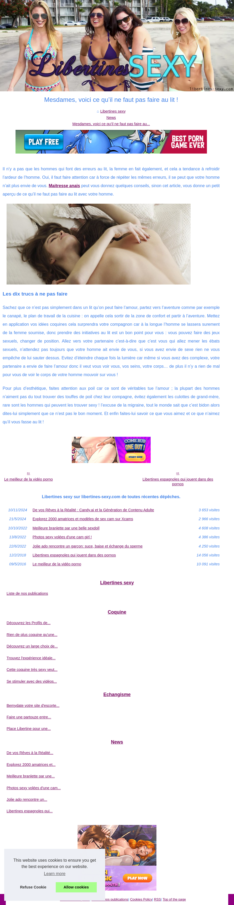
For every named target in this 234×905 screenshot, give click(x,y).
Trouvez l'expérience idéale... (31, 658)
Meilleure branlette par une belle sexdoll (66, 528)
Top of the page (174, 899)
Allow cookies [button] (76, 887)
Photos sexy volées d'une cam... (34, 788)
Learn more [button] (54, 873)
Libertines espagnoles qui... (30, 811)
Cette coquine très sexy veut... (32, 669)
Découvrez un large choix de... (32, 646)
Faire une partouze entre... (29, 717)
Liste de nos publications (27, 593)
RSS (157, 899)
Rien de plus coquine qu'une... (32, 635)
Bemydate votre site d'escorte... (33, 705)
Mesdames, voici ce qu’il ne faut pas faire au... (111, 124)
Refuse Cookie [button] (33, 887)
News (111, 117)
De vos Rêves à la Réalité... (30, 753)
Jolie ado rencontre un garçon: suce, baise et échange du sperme (88, 546)
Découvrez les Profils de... (28, 623)
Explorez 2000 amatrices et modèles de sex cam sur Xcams (83, 519)
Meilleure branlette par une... (31, 776)
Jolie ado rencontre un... (27, 799)
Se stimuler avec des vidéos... (32, 681)
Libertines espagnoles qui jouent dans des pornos (178, 481)
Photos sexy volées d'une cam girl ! (62, 537)
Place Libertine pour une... (29, 729)
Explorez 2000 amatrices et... (31, 764)
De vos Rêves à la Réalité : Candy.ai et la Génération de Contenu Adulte (93, 510)
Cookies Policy (141, 899)
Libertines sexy (113, 111)
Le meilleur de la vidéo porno (28, 479)
